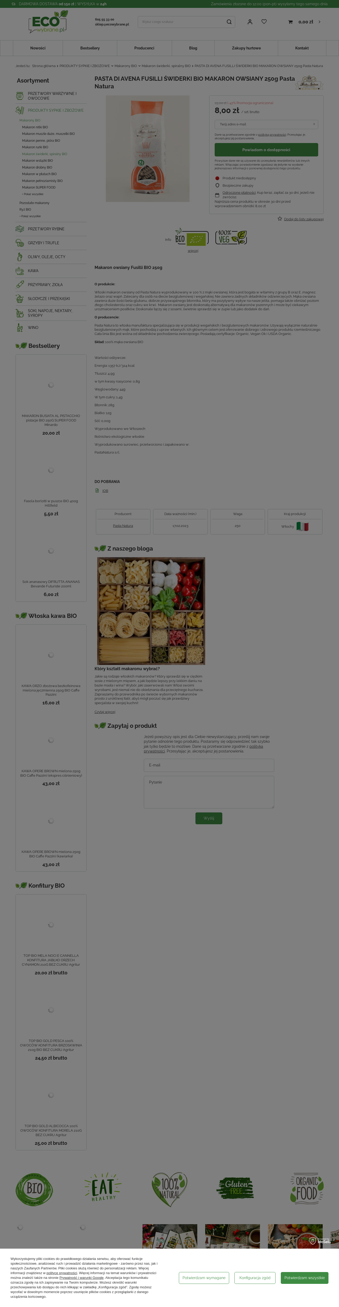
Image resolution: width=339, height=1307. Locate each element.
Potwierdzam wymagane (204, 1278)
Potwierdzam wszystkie (304, 1278)
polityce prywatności (62, 1273)
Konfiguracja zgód (255, 1278)
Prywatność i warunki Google (82, 1278)
